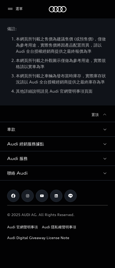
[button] (57, 129)
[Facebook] (13, 196)
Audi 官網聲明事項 (22, 227)
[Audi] (57, 9)
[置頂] (99, 115)
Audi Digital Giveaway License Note (38, 237)
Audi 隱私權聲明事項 (59, 227)
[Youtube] (42, 196)
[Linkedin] (56, 196)
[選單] (15, 9)
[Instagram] (27, 196)
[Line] (70, 196)
